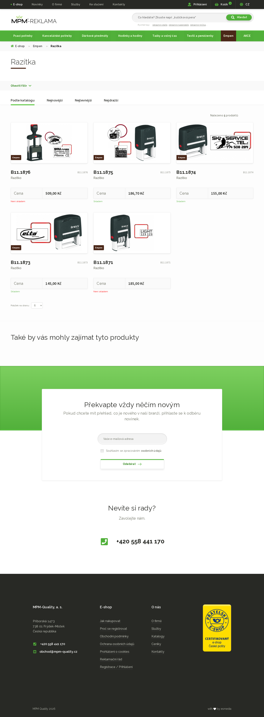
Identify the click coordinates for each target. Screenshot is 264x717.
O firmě (57, 4)
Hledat (239, 17)
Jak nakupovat (110, 621)
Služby (156, 628)
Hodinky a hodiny (130, 35)
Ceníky (156, 644)
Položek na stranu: (20, 305)
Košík (223, 4)
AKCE (247, 35)
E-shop (18, 4)
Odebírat (132, 464)
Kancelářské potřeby (57, 35)
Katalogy (157, 636)
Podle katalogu (23, 100)
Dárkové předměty (95, 35)
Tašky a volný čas (164, 35)
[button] (21, 85)
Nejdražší (111, 100)
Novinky (37, 4)
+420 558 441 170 (132, 541)
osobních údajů (151, 450)
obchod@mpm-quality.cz (55, 651)
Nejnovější (55, 100)
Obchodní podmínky (114, 636)
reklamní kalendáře (179, 25)
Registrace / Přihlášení (116, 667)
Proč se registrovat (113, 628)
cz (34, 19)
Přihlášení (197, 4)
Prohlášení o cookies (114, 651)
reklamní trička (198, 25)
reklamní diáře (159, 25)
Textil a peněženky (200, 35)
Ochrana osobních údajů (117, 644)
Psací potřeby (22, 35)
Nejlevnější (83, 100)
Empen (229, 35)
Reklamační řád (111, 659)
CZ (244, 4)
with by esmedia (219, 708)
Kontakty (119, 4)
